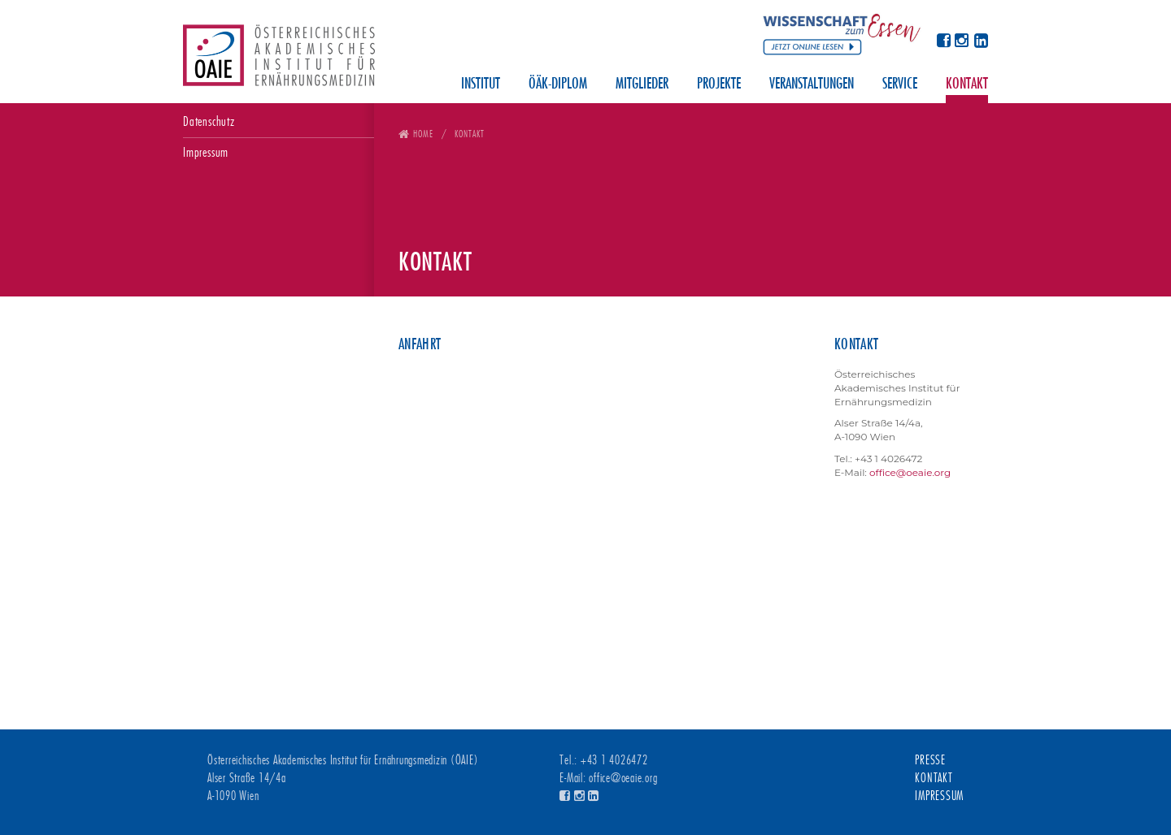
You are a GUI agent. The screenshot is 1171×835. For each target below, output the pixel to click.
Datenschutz (209, 121)
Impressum (206, 152)
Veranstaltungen (811, 84)
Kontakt (967, 84)
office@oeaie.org (910, 472)
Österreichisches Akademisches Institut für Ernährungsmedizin (279, 60)
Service (899, 84)
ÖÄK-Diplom (558, 84)
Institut (480, 84)
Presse (930, 760)
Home (423, 134)
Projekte (719, 84)
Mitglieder (642, 84)
